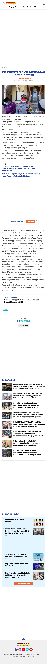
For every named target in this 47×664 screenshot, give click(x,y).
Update (30, 221)
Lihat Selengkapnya (23, 583)
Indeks (22, 7)
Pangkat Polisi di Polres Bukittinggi (14, 521)
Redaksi (6, 654)
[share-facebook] (18, 321)
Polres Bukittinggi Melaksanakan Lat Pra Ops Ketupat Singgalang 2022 (21, 301)
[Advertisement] (23, 13)
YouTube (32, 650)
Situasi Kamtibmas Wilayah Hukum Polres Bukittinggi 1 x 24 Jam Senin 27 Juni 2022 (17, 531)
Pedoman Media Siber (17, 654)
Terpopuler (13, 7)
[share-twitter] (21, 321)
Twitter (28, 650)
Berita (29, 7)
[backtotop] (23, 640)
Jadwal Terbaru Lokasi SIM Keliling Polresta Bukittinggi (16, 556)
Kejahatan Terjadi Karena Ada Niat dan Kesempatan (16, 565)
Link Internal (39, 654)
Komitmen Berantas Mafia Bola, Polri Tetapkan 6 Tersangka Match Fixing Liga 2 (17, 575)
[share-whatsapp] (25, 321)
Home (4, 7)
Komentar (23, 325)
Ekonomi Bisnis (40, 7)
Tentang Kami (29, 654)
